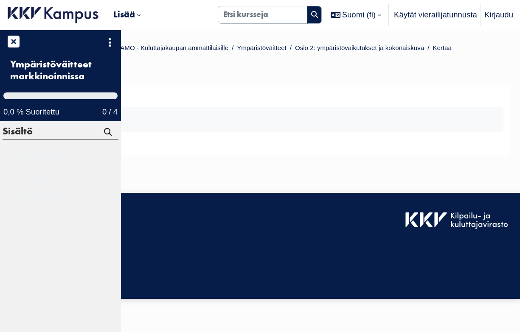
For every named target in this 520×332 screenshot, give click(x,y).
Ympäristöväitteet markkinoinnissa (51, 70)
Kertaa (320, 60)
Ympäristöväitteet (425, 49)
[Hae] (108, 133)
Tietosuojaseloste (157, 271)
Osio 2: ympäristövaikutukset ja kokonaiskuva (219, 60)
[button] (356, 15)
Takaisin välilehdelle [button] (178, 107)
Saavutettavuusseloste (167, 247)
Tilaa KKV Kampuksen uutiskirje (183, 290)
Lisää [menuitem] (124, 14)
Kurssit (178, 49)
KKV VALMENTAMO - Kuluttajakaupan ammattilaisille (292, 49)
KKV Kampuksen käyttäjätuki (177, 259)
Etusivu (144, 49)
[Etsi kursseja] (262, 15)
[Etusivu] (53, 15)
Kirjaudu (498, 14)
